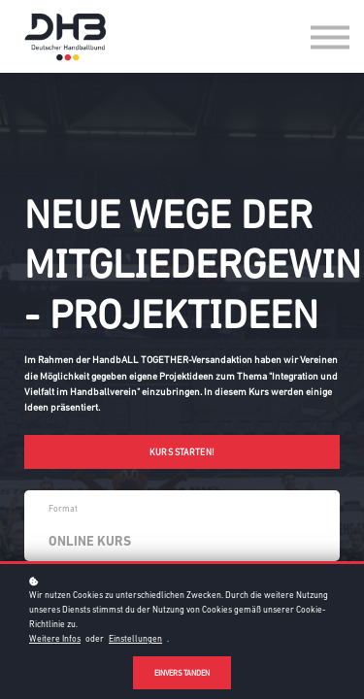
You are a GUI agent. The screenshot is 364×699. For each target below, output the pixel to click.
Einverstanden (182, 673)
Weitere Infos (55, 639)
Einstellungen (135, 639)
